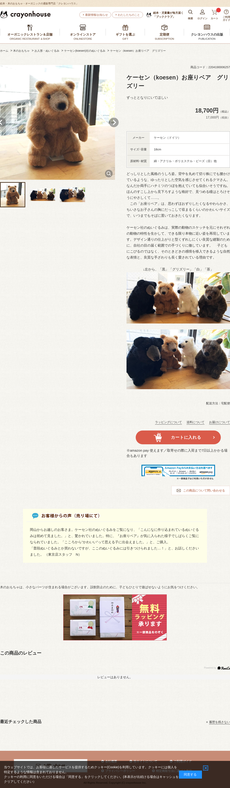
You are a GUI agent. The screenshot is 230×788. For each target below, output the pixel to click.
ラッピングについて (168, 422)
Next (114, 122)
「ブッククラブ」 (168, 14)
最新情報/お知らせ (96, 15)
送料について (195, 422)
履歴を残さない (219, 722)
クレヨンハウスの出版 (207, 34)
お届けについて (219, 422)
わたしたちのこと (129, 15)
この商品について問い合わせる (204, 490)
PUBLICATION (207, 38)
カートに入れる (186, 437)
